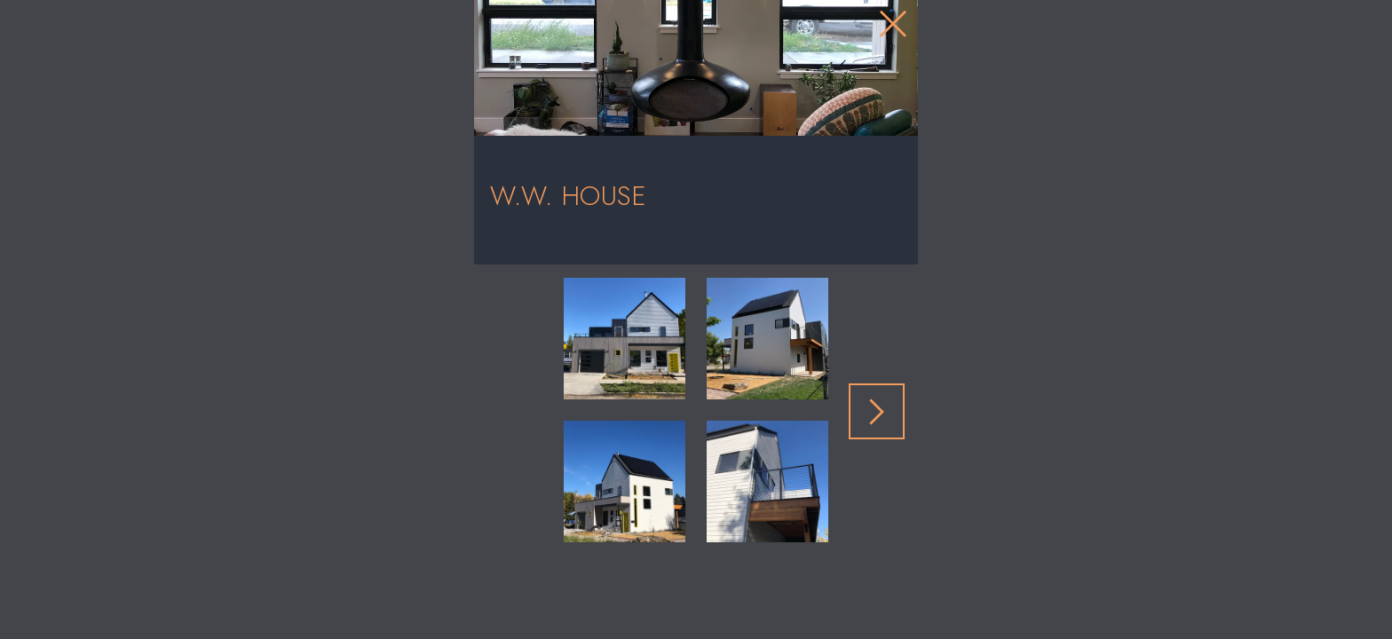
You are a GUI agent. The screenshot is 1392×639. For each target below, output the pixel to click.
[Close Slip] (1061, 78)
